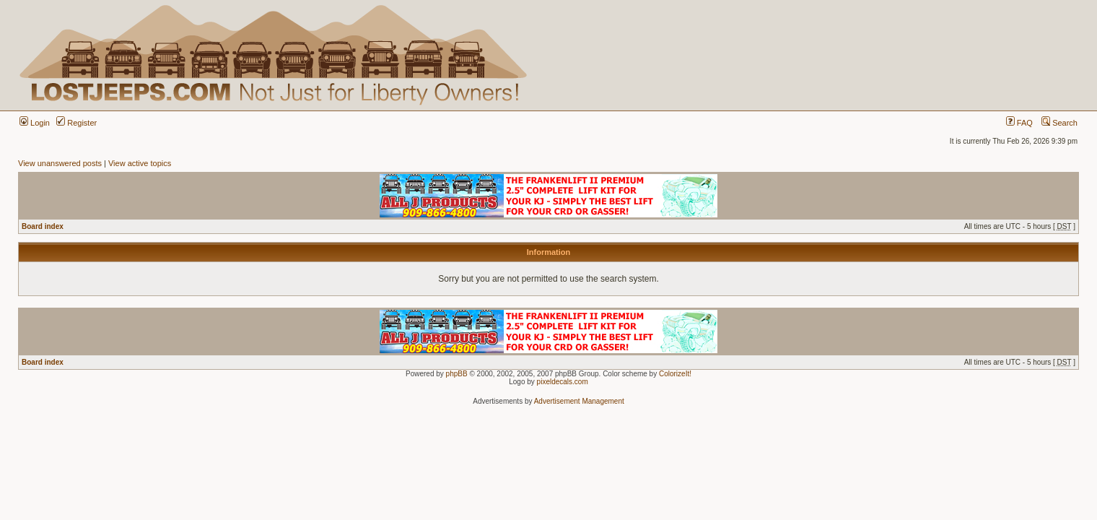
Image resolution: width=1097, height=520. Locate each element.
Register (76, 122)
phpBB (457, 374)
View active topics (139, 163)
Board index (43, 226)
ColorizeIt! (675, 374)
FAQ (1019, 122)
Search (1059, 122)
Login (34, 122)
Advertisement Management (579, 401)
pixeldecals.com (562, 382)
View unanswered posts (60, 163)
